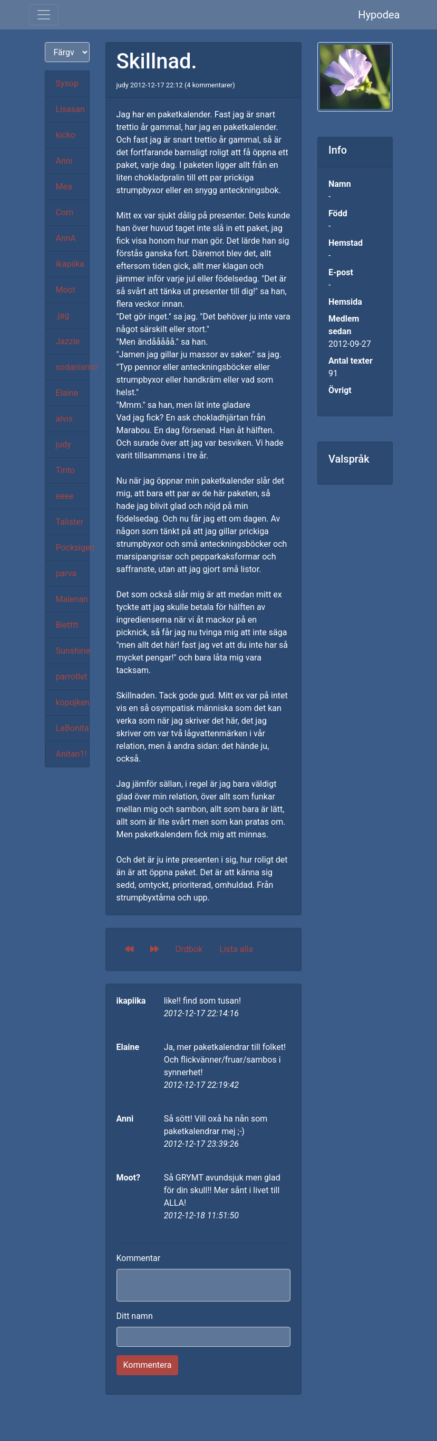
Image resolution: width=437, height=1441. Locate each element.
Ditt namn (134, 1316)
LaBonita (72, 728)
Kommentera (147, 1365)
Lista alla (236, 949)
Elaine (67, 393)
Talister (70, 522)
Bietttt (67, 625)
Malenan (72, 599)
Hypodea (379, 14)
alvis (64, 419)
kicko (66, 135)
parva (66, 573)
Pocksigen (73, 548)
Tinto (65, 470)
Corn (65, 212)
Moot (65, 290)
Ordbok (189, 949)
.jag (63, 316)
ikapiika (70, 264)
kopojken (73, 702)
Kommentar (138, 1258)
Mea (64, 187)
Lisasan (70, 109)
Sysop (67, 83)
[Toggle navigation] (44, 14)
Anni (64, 161)
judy (63, 444)
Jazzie (68, 341)
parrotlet (72, 677)
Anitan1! (71, 754)
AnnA (66, 238)
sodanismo (73, 367)
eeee (65, 496)
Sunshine (73, 651)
